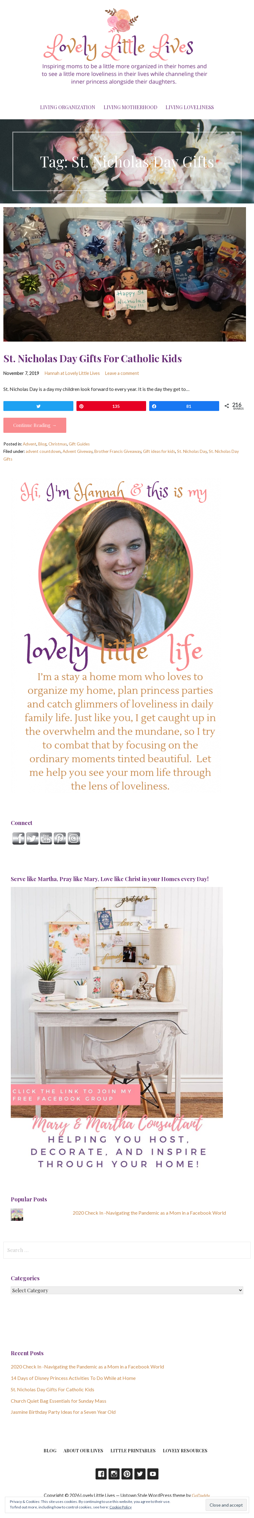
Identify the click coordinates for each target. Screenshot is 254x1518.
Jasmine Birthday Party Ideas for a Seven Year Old (63, 1412)
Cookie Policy (120, 1507)
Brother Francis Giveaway (117, 451)
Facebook (101, 1473)
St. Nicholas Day (192, 451)
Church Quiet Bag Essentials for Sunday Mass (58, 1401)
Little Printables (133, 1451)
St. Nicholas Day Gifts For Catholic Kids (92, 358)
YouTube (152, 1473)
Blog (42, 443)
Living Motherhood (130, 107)
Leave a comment (122, 373)
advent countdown (43, 451)
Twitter (139, 1473)
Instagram (114, 1473)
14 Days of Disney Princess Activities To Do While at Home (73, 1378)
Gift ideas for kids (159, 451)
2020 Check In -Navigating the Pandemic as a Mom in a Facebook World (149, 1213)
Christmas (57, 443)
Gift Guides (79, 443)
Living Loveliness (190, 107)
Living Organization (67, 107)
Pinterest (127, 1473)
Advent (29, 443)
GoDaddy (201, 1495)
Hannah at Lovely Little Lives (72, 373)
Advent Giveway (77, 451)
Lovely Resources (185, 1451)
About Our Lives (83, 1451)
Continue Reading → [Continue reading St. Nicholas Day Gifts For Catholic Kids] (34, 425)
